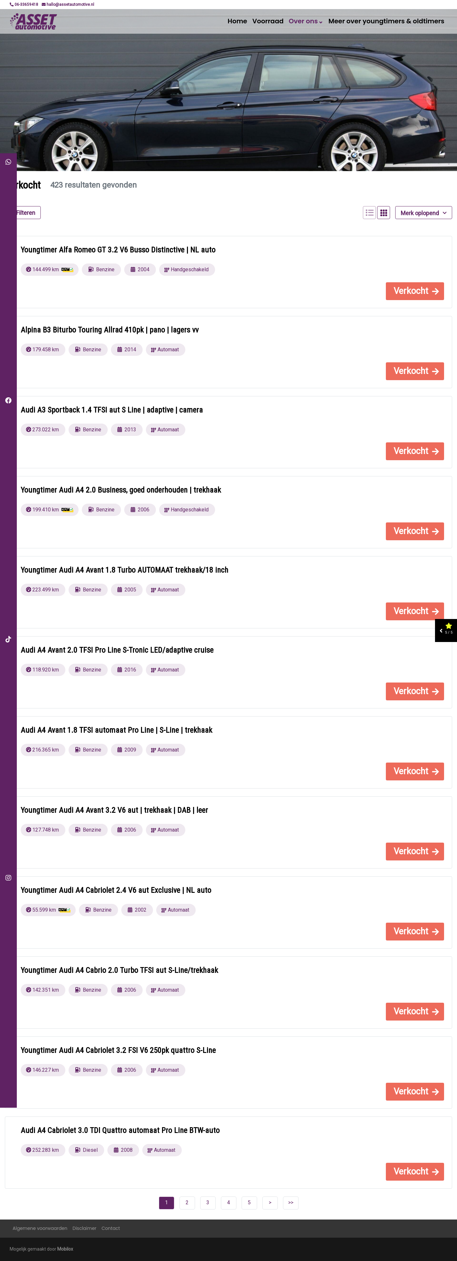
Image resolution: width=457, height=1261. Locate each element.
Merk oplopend (424, 213)
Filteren (22, 212)
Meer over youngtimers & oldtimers (386, 21)
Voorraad (268, 21)
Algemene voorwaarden (40, 1228)
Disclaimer (84, 1228)
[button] (415, 291)
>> (290, 1202)
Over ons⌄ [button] (306, 21)
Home (237, 21)
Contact (111, 1228)
